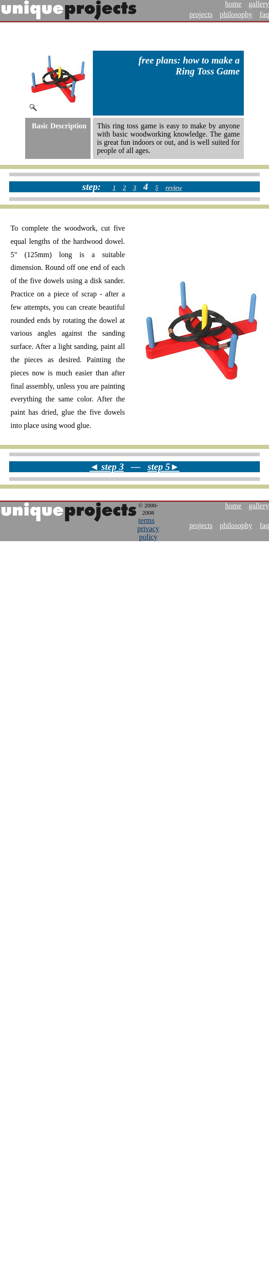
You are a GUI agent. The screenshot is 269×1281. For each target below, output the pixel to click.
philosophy (236, 14)
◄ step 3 (107, 466)
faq (264, 14)
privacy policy (148, 533)
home (233, 4)
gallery (259, 4)
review (174, 188)
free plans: (160, 60)
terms (146, 520)
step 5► (164, 466)
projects (201, 14)
